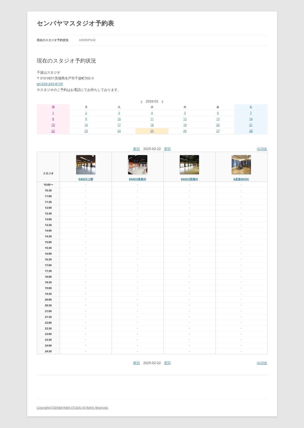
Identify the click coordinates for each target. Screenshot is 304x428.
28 (251, 131)
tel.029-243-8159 (50, 84)
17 (119, 125)
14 (251, 119)
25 (152, 131)
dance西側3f (189, 179)
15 (53, 125)
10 (119, 119)
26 (185, 131)
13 (218, 119)
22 (53, 131)
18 (152, 125)
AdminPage (87, 40)
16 (86, 125)
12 (185, 119)
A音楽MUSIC (241, 179)
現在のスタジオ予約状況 (52, 40)
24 (119, 131)
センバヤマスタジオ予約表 (75, 23)
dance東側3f (137, 179)
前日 (136, 148)
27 (218, 131)
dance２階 (86, 179)
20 (218, 125)
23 (86, 131)
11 (152, 119)
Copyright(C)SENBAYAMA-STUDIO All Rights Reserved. (72, 408)
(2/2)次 (262, 148)
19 (185, 125)
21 (251, 125)
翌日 (167, 148)
